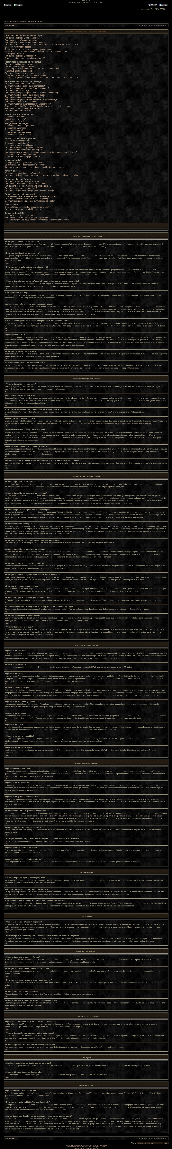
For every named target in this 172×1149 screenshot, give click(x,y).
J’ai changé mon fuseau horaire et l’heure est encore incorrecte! (32, 68)
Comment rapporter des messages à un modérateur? (28, 104)
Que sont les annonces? (15, 128)
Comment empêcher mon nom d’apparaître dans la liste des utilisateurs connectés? (41, 44)
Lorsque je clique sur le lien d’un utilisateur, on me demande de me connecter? (42, 77)
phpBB (77, 1146)
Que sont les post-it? (14, 130)
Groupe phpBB (85, 1093)
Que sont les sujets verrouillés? (18, 132)
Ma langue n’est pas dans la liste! (19, 71)
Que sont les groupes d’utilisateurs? (20, 145)
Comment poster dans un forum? (19, 84)
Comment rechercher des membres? (21, 188)
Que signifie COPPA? (14, 53)
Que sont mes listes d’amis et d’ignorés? (22, 173)
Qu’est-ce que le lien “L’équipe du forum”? (23, 156)
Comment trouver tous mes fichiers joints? (23, 209)
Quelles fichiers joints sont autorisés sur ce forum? (27, 207)
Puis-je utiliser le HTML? (15, 119)
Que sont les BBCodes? (15, 117)
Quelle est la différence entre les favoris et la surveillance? (30, 196)
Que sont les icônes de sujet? (18, 135)
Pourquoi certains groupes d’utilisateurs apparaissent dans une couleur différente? (41, 152)
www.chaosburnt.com (84, 1145)
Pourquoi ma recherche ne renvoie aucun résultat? (27, 184)
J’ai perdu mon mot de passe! (18, 47)
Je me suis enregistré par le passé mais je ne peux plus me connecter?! (36, 51)
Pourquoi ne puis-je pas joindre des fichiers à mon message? (31, 99)
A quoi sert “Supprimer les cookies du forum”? (25, 58)
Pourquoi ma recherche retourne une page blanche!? (28, 186)
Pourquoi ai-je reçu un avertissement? (21, 102)
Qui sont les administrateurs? (17, 141)
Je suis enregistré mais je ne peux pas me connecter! (28, 49)
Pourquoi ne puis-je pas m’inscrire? (20, 56)
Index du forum (10, 25)
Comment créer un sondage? (17, 90)
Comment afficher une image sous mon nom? (25, 73)
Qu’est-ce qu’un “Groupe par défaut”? (21, 154)
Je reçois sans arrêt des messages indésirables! (26, 165)
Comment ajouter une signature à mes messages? (27, 88)
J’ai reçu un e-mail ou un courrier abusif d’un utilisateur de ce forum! (34, 167)
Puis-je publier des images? (17, 123)
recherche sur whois (156, 1118)
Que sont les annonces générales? (20, 126)
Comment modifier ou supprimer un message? (25, 86)
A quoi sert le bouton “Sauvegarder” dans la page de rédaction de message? (38, 106)
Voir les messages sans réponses (15, 21)
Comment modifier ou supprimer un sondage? (25, 95)
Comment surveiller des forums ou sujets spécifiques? (28, 199)
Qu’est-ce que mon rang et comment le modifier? (26, 75)
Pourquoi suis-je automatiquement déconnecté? (26, 42)
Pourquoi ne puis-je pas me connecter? (22, 38)
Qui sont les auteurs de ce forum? (19, 215)
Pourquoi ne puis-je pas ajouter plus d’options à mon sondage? (32, 93)
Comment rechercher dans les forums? (22, 181)
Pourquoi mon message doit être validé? (22, 108)
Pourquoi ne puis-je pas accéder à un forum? (24, 97)
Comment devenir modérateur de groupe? (23, 150)
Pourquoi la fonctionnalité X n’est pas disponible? (26, 217)
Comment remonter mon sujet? (18, 111)
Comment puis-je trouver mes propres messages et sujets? (30, 190)
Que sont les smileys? (14, 121)
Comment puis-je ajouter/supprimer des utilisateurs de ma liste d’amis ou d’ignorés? (41, 175)
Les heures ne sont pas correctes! (20, 66)
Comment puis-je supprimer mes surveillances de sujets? (30, 201)
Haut (6, 249)
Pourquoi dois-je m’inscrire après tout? (22, 40)
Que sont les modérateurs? (17, 143)
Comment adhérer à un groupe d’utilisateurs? (24, 147)
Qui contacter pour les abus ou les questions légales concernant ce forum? (37, 220)
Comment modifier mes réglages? (19, 64)
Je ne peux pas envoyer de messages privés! (24, 162)
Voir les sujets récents (35, 21)
